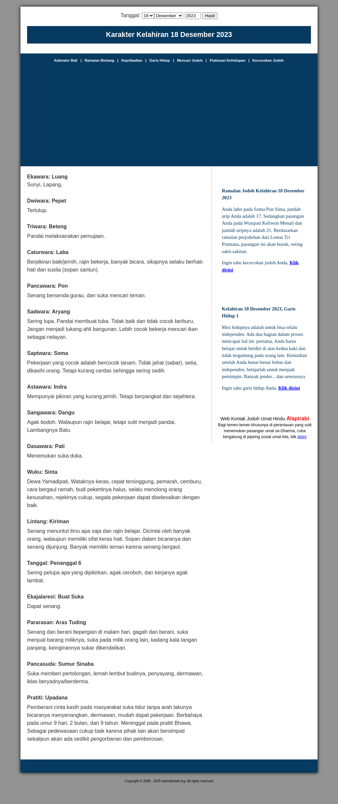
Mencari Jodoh (190, 60)
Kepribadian (131, 60)
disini (301, 436)
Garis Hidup (159, 60)
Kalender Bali (65, 60)
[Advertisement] (169, 112)
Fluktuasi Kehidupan (227, 60)
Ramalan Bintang (99, 60)
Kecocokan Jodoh (268, 60)
